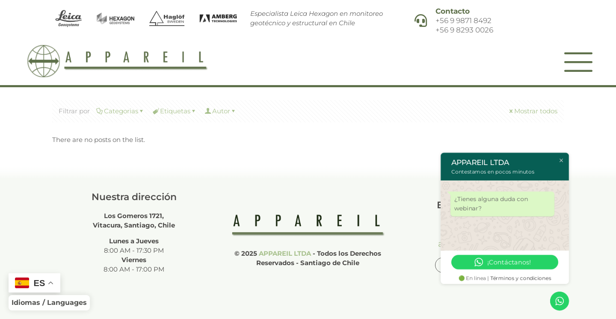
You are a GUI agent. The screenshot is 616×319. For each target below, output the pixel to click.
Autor (220, 111)
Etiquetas (174, 111)
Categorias (120, 111)
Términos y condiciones (521, 278)
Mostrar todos (532, 111)
